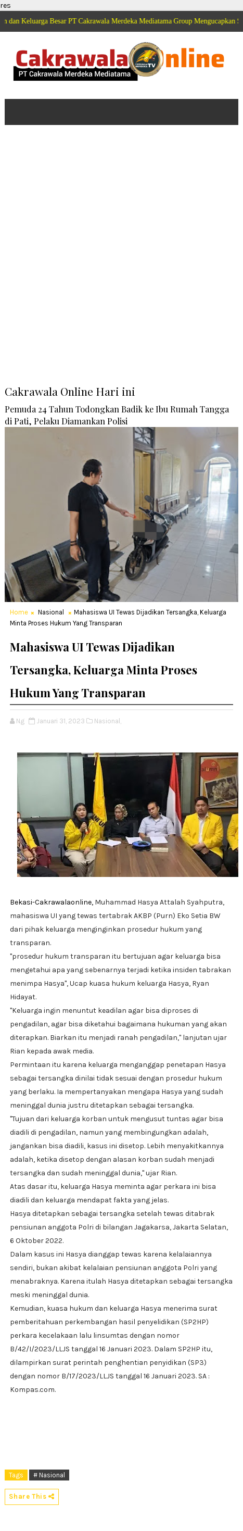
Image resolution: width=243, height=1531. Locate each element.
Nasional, (107, 721)
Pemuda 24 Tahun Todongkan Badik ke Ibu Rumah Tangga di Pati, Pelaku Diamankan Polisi (117, 414)
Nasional (51, 612)
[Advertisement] (121, 262)
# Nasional (49, 1475)
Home (19, 612)
